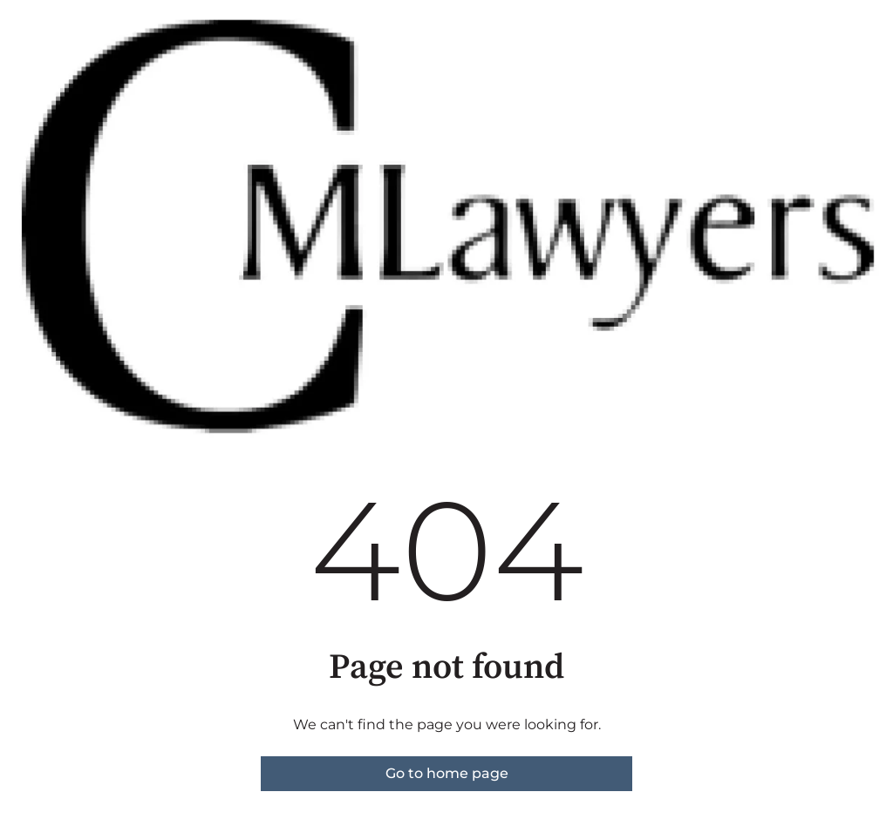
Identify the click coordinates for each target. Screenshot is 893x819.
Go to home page (446, 773)
